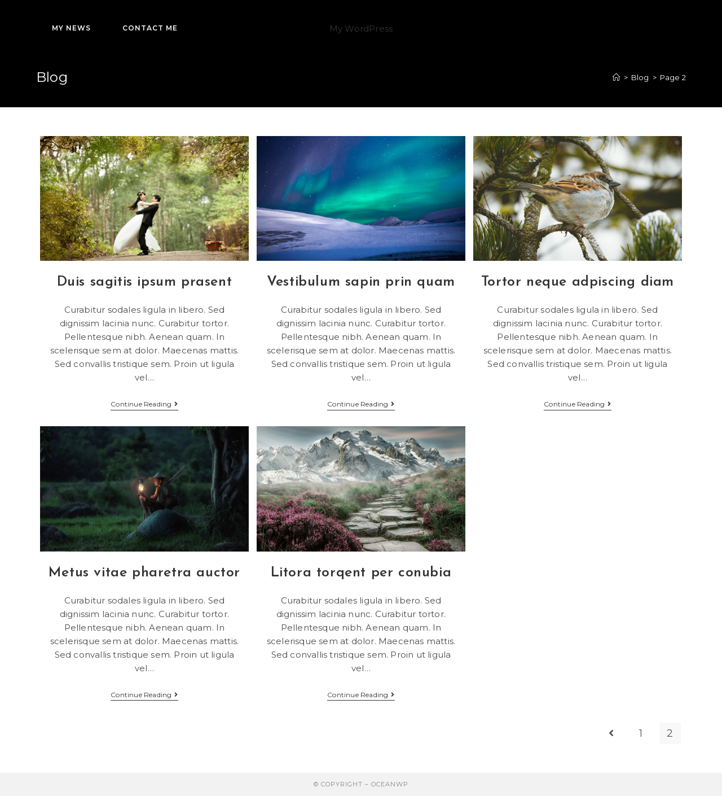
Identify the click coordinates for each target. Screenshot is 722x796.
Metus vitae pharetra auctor (144, 573)
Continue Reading (144, 405)
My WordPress (361, 28)
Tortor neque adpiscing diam (577, 282)
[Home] (616, 77)
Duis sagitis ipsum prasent (144, 282)
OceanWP (389, 784)
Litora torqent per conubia (361, 573)
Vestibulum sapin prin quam (361, 282)
